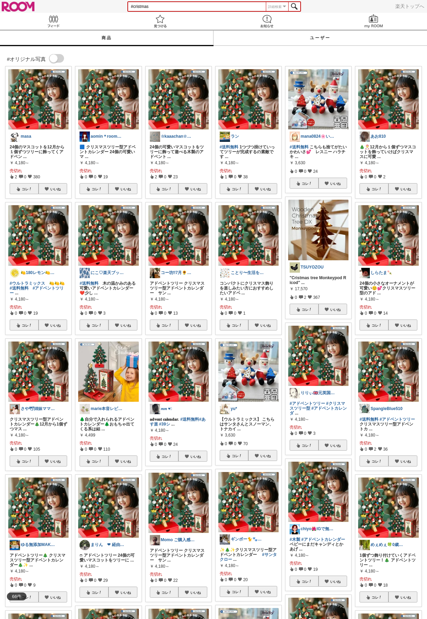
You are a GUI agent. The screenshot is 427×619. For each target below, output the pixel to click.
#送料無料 (19, 288)
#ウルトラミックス (27, 283)
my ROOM (373, 21)
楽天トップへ (409, 6)
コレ (27, 189)
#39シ (164, 424)
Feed (53, 21)
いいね (55, 189)
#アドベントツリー (307, 403)
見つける (160, 21)
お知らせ (267, 21)
